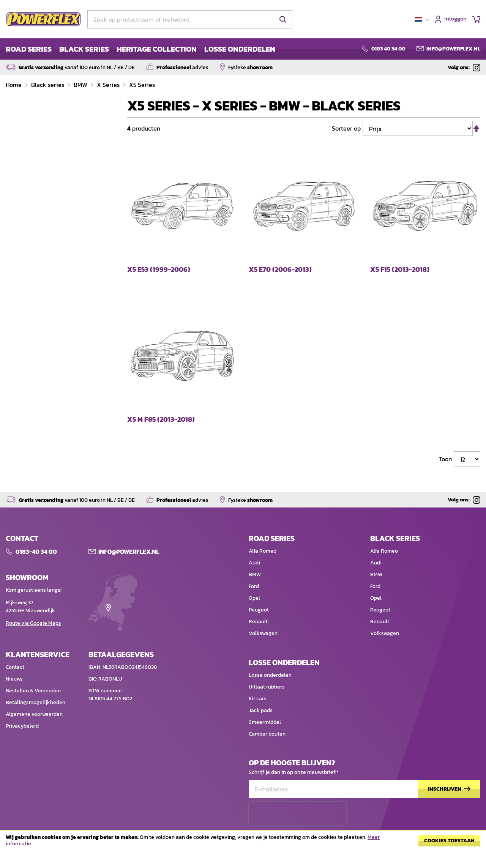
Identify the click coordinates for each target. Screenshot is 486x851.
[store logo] (44, 19)
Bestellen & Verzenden (33, 691)
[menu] (140, 49)
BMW (81, 84)
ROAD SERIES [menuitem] (29, 49)
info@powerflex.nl (453, 49)
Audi (254, 563)
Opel (254, 598)
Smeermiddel (265, 722)
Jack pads (261, 710)
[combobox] (189, 19)
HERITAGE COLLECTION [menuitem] (157, 49)
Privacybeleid (22, 726)
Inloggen (455, 19)
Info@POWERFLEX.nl (128, 551)
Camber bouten (267, 734)
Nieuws (14, 679)
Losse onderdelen (270, 675)
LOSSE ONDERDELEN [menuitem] (239, 49)
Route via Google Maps (33, 623)
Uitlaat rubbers (267, 687)
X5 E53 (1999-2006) (158, 269)
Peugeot (259, 610)
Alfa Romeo (262, 551)
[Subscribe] (449, 789)
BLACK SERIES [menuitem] (84, 49)
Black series (48, 84)
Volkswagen (263, 633)
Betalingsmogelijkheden (35, 702)
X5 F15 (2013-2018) (399, 269)
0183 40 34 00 (388, 49)
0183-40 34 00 (36, 551)
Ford (254, 586)
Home (14, 84)
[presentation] (297, 813)
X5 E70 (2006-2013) (280, 269)
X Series (109, 84)
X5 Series (142, 84)
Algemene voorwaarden (34, 714)
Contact (15, 667)
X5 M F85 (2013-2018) (161, 419)
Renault (258, 622)
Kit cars (258, 699)
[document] (243, 842)
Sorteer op (346, 128)
